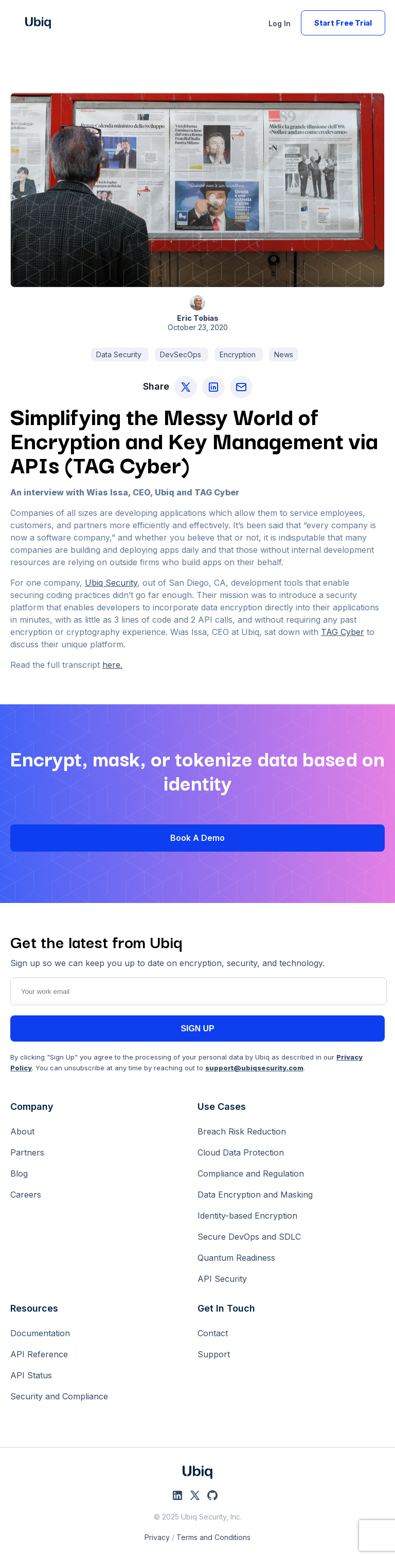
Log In (279, 23)
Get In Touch (226, 1308)
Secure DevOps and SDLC (249, 1237)
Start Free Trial (343, 22)
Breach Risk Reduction (242, 1131)
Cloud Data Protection (241, 1152)
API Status (31, 1375)
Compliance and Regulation (251, 1173)
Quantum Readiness (236, 1258)
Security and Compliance (59, 1396)
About (22, 1131)
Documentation (40, 1333)
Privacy (157, 1537)
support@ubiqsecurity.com (254, 1068)
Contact (213, 1333)
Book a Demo (197, 838)
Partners (27, 1152)
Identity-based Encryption (247, 1215)
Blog (19, 1173)
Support (214, 1354)
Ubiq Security (111, 583)
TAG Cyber (342, 632)
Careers (25, 1194)
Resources (34, 1308)
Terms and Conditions (213, 1537)
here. (112, 665)
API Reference (39, 1354)
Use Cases (222, 1106)
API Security (222, 1279)
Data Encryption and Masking (255, 1194)
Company (31, 1106)
